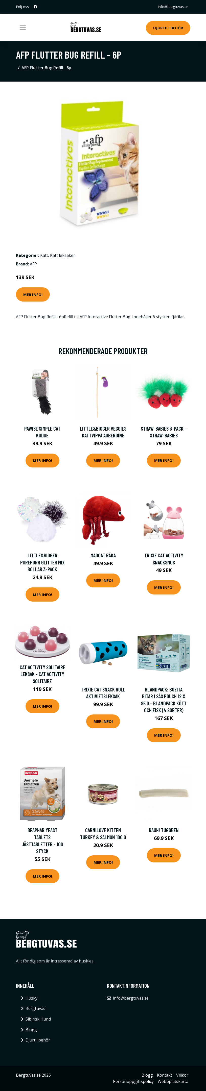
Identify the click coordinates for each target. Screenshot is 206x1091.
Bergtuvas (35, 1008)
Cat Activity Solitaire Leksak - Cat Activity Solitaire (42, 674)
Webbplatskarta (173, 1081)
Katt (44, 255)
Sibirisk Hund (38, 1019)
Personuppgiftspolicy (133, 1081)
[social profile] (35, 7)
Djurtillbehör (168, 27)
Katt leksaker (62, 255)
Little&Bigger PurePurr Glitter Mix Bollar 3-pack (42, 562)
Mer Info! (32, 294)
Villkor (182, 1075)
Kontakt (164, 1075)
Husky (31, 998)
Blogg (31, 1029)
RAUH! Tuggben (164, 830)
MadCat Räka (103, 555)
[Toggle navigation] (23, 27)
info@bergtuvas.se (173, 6)
